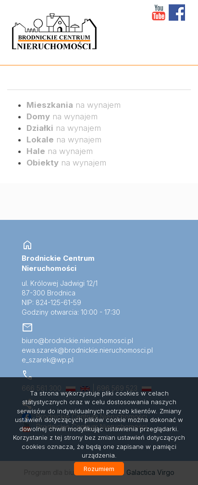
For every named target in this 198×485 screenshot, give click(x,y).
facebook (177, 12)
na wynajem (73, 105)
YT (158, 12)
